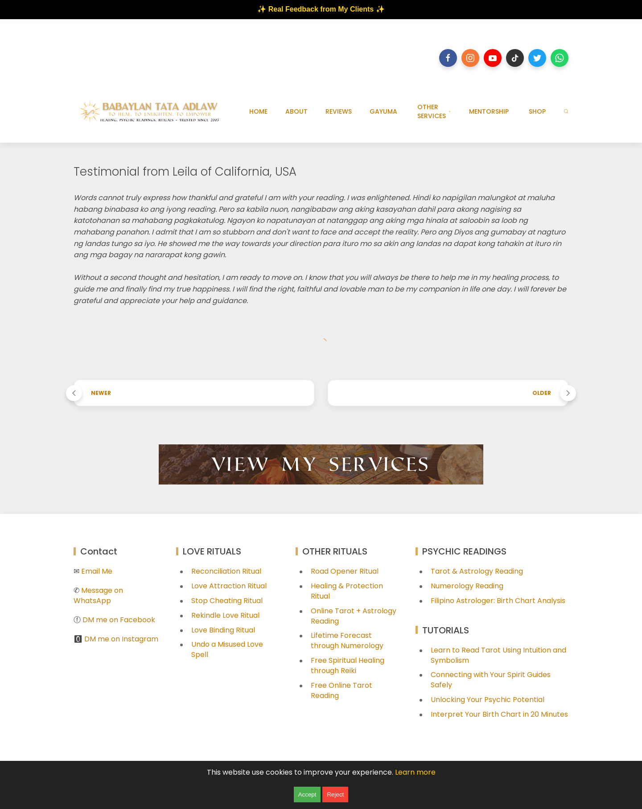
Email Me (96, 571)
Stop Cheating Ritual (227, 600)
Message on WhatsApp (98, 595)
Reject (335, 794)
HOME (258, 111)
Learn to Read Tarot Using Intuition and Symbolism (498, 655)
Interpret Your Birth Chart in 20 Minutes (499, 714)
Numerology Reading (467, 586)
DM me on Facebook (118, 620)
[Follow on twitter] (537, 58)
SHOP (537, 111)
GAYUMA (383, 111)
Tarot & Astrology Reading (477, 571)
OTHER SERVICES (434, 111)
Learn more (415, 772)
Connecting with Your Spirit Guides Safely (491, 679)
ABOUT (296, 111)
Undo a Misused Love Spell (227, 649)
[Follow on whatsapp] (559, 58)
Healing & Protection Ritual (347, 591)
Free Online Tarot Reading (341, 690)
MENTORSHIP (489, 111)
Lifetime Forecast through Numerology (347, 640)
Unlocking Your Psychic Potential (487, 699)
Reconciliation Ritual (226, 571)
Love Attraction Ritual (229, 586)
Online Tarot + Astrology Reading (353, 616)
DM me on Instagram (121, 639)
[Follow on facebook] (448, 58)
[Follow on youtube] (493, 58)
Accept (307, 794)
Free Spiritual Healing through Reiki (347, 665)
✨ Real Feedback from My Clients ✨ (320, 9)
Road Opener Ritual (345, 571)
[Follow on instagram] (470, 58)
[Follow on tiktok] (515, 58)
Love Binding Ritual (223, 630)
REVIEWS (338, 111)
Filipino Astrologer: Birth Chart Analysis (498, 600)
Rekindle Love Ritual (225, 615)
